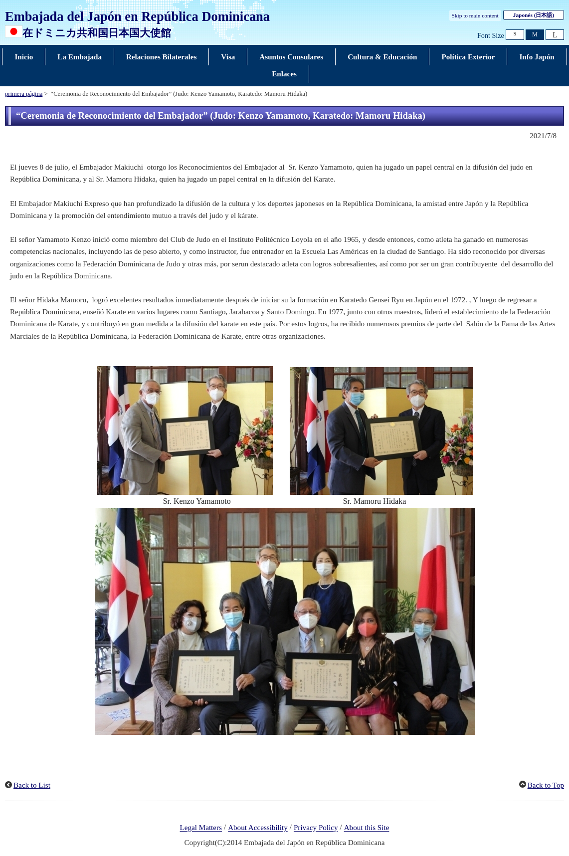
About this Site (366, 828)
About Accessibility (258, 828)
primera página (23, 93)
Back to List (31, 785)
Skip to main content (475, 15)
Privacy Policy (316, 828)
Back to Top (546, 785)
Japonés (533, 15)
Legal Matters (201, 828)
